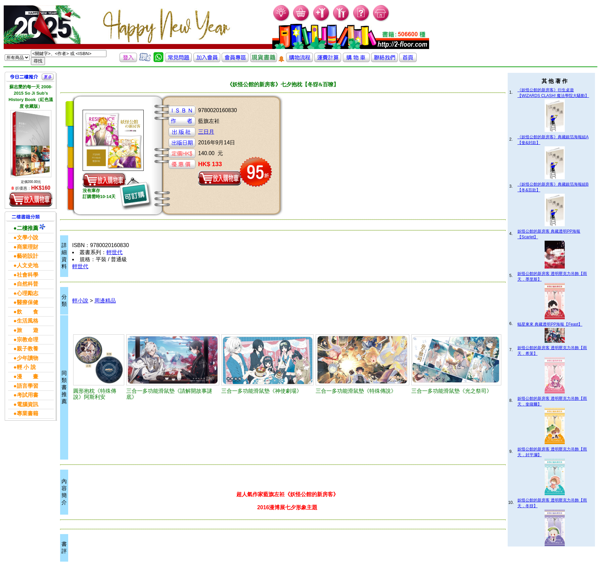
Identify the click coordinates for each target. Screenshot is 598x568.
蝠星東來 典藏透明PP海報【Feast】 (549, 324)
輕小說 (80, 300)
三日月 (206, 132)
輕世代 (114, 252)
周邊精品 (105, 300)
